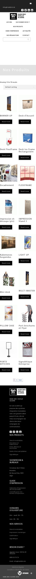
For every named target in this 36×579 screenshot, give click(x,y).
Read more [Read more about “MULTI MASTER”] (25, 297)
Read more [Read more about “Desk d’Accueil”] (25, 122)
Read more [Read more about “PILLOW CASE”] (6, 332)
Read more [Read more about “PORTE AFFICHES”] (6, 370)
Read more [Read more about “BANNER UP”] (6, 122)
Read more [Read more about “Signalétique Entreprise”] (25, 370)
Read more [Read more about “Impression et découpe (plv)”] (6, 227)
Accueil (9, 22)
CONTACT (26, 35)
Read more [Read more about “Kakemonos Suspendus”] (6, 263)
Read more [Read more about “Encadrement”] (6, 191)
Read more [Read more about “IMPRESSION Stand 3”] (25, 227)
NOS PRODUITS (18, 26)
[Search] (28, 39)
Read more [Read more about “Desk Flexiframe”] (6, 155)
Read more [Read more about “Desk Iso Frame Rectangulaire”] (25, 157)
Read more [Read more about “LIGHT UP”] (25, 261)
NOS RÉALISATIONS (13, 35)
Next (20, 380)
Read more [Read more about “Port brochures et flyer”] (25, 334)
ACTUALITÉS (27, 31)
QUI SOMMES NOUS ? (23, 22)
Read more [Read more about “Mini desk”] (6, 298)
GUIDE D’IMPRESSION (12, 31)
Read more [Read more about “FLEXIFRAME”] (25, 191)
